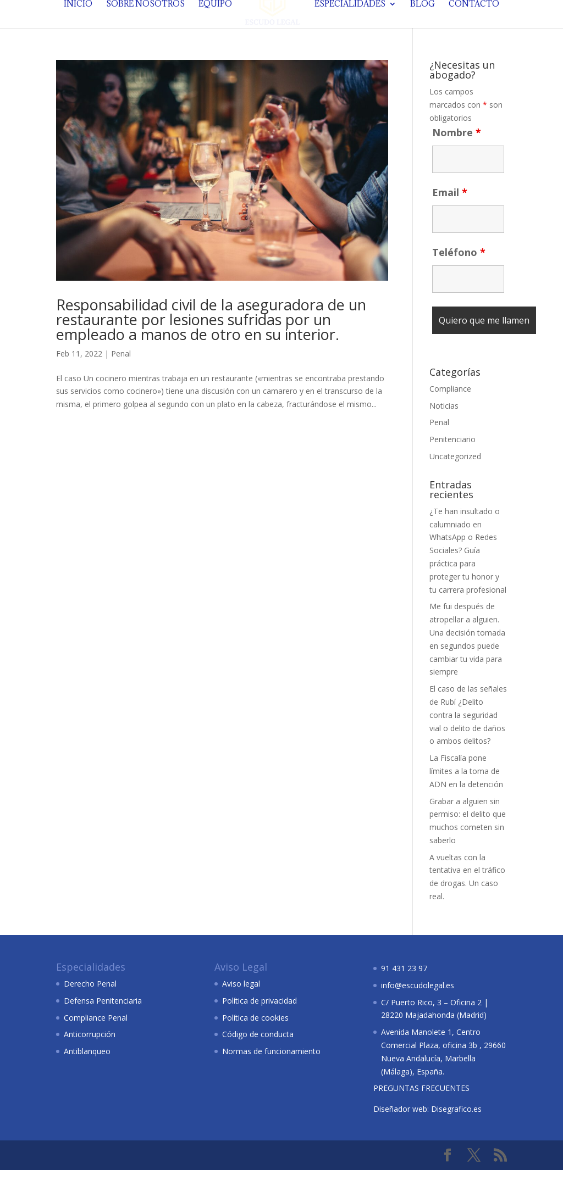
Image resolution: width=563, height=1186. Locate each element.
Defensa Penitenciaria (103, 1016)
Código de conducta (258, 1050)
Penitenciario (452, 455)
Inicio (80, 24)
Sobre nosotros (147, 24)
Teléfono (458, 268)
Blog (420, 24)
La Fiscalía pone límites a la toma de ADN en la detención (466, 787)
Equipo (217, 24)
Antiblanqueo (87, 1067)
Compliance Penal (96, 1033)
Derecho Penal (90, 999)
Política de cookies (255, 1033)
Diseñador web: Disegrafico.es (427, 1125)
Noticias (444, 421)
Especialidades (347, 24)
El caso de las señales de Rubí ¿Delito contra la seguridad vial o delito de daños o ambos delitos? (468, 730)
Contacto (471, 24)
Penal (121, 369)
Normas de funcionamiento (271, 1067)
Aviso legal (241, 999)
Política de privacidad (259, 1016)
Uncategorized (455, 472)
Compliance (450, 404)
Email (449, 208)
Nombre (456, 148)
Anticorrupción (89, 1050)
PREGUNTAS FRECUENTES (421, 1104)
